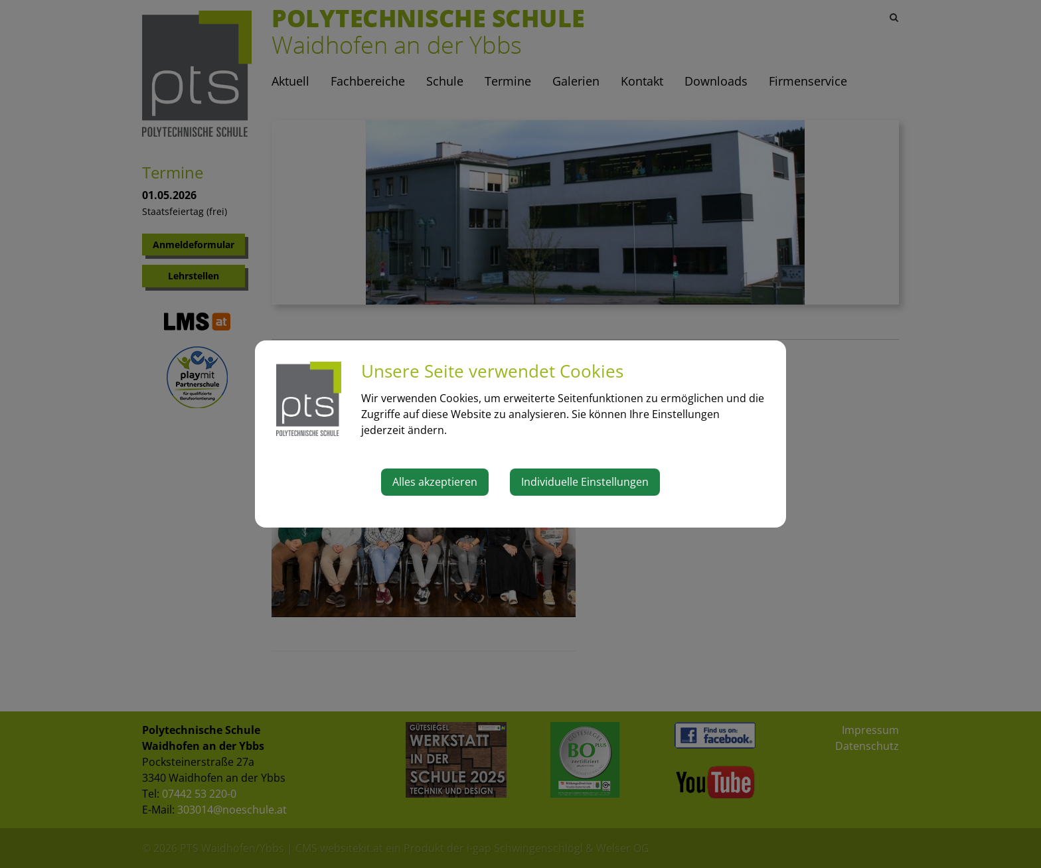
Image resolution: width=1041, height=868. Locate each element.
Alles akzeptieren (434, 481)
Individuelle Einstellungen (585, 481)
